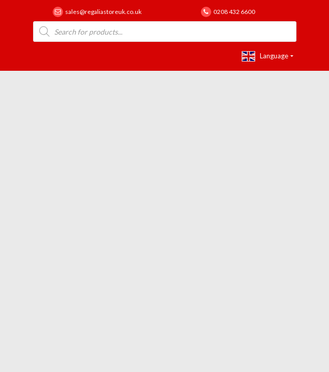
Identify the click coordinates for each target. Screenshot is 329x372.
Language (265, 56)
